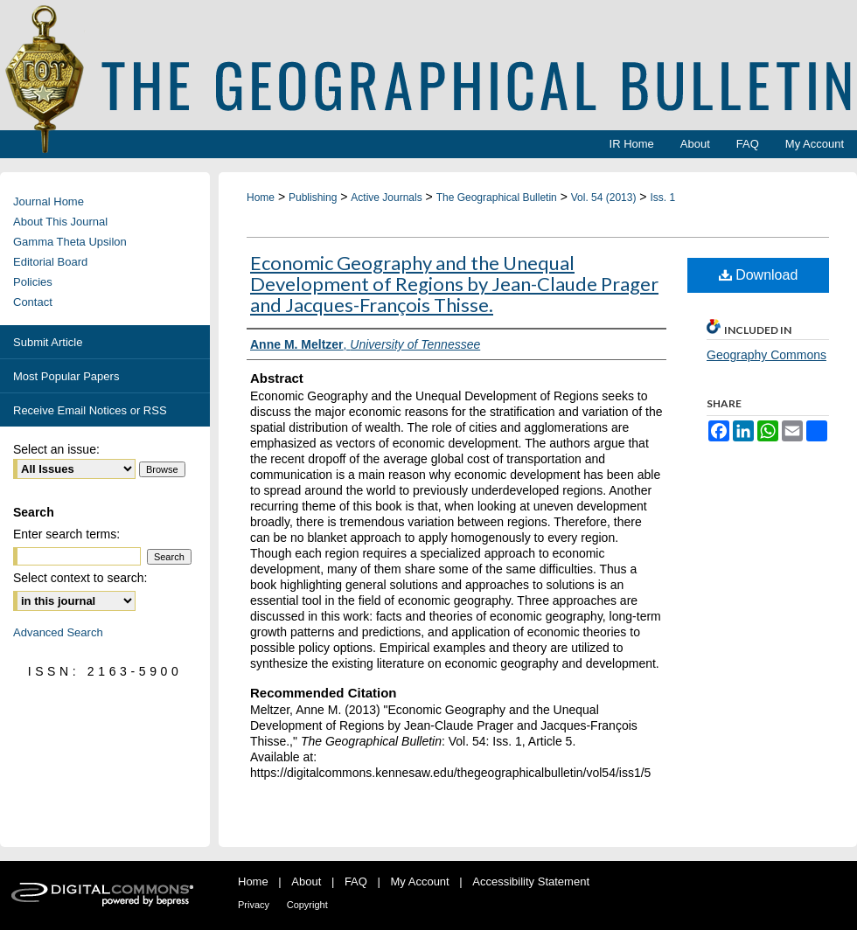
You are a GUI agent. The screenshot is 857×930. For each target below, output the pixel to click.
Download (758, 274)
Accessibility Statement (530, 881)
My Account (420, 881)
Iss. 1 (662, 197)
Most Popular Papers (66, 376)
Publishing (313, 197)
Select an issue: (56, 449)
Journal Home (48, 201)
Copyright (307, 904)
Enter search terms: (66, 534)
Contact (32, 302)
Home (261, 197)
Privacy (253, 904)
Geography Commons (766, 355)
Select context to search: (80, 578)
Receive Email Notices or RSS (90, 410)
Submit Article (47, 342)
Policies (32, 281)
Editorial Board (50, 261)
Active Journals (386, 197)
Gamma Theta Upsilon (70, 241)
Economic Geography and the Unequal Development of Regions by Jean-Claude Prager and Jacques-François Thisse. (454, 283)
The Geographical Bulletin (496, 197)
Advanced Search (58, 632)
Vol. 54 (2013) (604, 197)
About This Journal (60, 221)
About (306, 881)
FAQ (356, 881)
